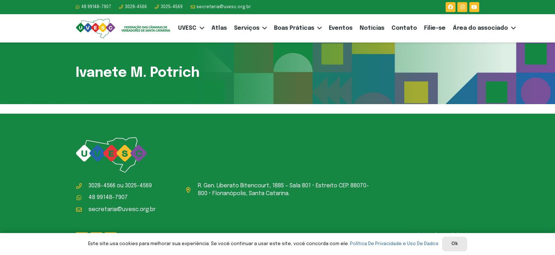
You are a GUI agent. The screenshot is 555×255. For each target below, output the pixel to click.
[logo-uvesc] (123, 28)
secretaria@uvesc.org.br (122, 209)
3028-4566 (101, 186)
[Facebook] (451, 7)
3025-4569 (138, 186)
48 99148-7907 (108, 197)
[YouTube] (474, 7)
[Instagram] (462, 7)
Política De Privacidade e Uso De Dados (394, 244)
